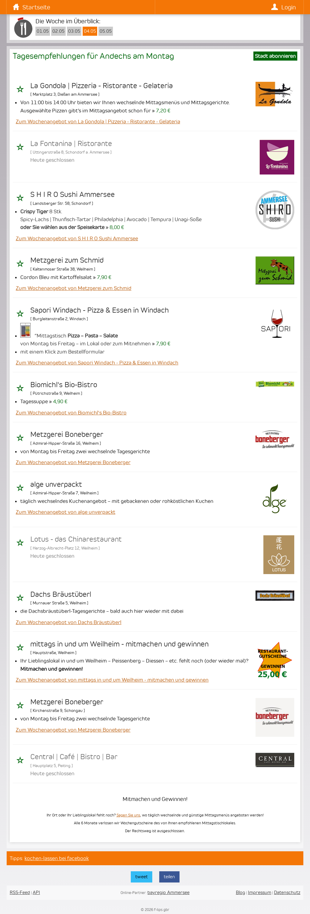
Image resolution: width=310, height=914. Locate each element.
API (36, 892)
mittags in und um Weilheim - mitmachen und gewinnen (119, 644)
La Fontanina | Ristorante (71, 143)
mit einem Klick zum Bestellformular (62, 352)
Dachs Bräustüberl (60, 594)
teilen (169, 876)
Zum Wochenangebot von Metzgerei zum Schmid (73, 288)
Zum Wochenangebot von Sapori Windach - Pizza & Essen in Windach (97, 363)
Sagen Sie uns (128, 815)
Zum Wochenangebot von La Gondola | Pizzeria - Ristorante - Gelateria (98, 121)
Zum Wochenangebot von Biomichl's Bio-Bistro (71, 413)
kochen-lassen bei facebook (57, 858)
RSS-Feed (20, 892)
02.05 (58, 31)
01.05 (43, 31)
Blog (240, 892)
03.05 (74, 31)
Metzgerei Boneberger (66, 434)
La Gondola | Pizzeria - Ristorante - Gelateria (101, 85)
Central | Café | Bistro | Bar (73, 757)
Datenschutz (287, 892)
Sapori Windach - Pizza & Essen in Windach (99, 310)
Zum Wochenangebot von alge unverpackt (65, 512)
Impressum (259, 892)
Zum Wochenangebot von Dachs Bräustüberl (68, 622)
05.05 (106, 31)
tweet (141, 876)
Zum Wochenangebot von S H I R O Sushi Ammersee (77, 238)
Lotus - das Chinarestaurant (76, 539)
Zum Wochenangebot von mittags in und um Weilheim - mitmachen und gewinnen (112, 680)
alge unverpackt (56, 484)
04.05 (90, 31)
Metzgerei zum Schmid (67, 260)
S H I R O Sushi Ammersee (72, 194)
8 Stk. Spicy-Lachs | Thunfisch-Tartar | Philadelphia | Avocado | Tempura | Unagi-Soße (111, 219)
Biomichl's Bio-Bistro (63, 385)
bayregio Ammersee (168, 892)
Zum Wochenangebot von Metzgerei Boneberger (73, 462)
